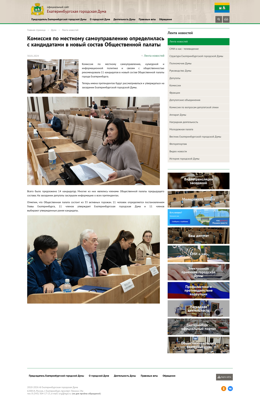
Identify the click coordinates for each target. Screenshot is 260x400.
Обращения (165, 19)
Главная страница (36, 30)
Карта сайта (224, 377)
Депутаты (174, 78)
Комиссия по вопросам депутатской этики (194, 107)
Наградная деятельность (183, 122)
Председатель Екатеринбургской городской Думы (59, 19)
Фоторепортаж (178, 143)
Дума (53, 30)
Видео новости (178, 151)
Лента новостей (70, 30)
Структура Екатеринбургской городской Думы (196, 56)
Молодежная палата (181, 129)
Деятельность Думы (124, 19)
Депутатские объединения (184, 100)
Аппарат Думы (177, 114)
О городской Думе (100, 19)
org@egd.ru (65, 393)
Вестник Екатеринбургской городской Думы (195, 136)
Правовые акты (147, 19)
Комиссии (175, 85)
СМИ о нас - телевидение (184, 48)
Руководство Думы (180, 70)
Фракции (174, 92)
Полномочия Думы (180, 63)
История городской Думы (184, 158)
